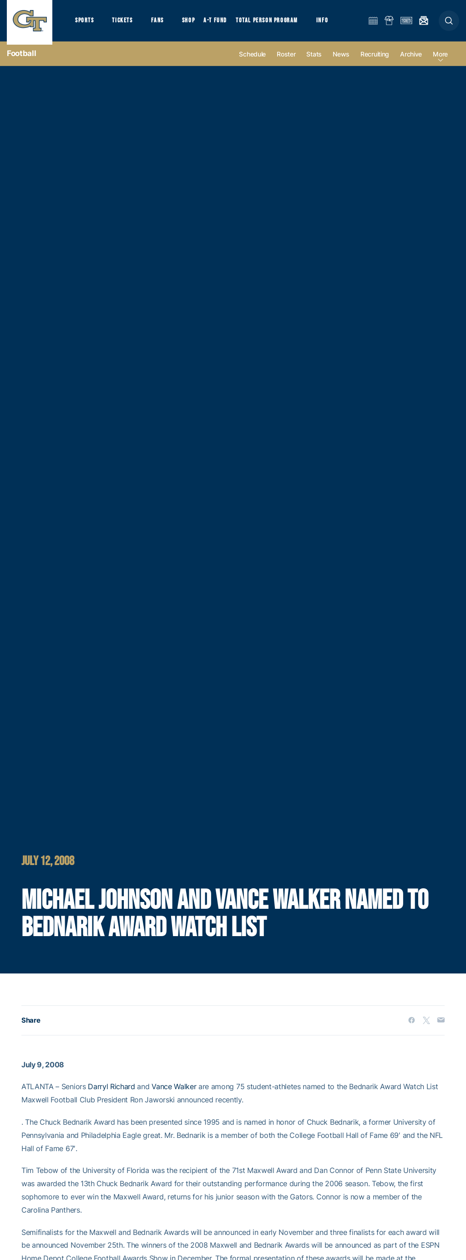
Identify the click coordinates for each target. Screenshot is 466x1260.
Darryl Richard (111, 1092)
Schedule (252, 60)
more (440, 60)
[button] (449, 23)
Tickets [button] (126, 23)
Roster (286, 60)
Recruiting (374, 60)
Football (21, 59)
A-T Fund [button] (223, 23)
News (341, 60)
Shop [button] (196, 23)
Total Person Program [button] (275, 23)
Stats (314, 60)
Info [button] (333, 23)
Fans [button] (162, 23)
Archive (411, 60)
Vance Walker (174, 1092)
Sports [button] (85, 23)
